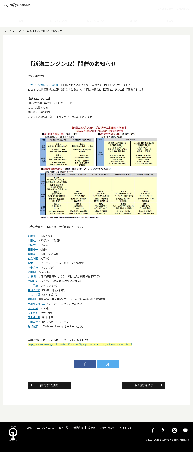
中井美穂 (33, 286)
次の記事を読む (144, 385)
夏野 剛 (32, 299)
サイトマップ (127, 427)
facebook (85, 364)
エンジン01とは (59, 21)
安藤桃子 (33, 236)
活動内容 (134, 21)
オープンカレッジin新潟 (44, 85)
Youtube (185, 430)
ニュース (16, 30)
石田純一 (33, 249)
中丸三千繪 (34, 295)
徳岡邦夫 (33, 281)
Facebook (153, 430)
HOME (22, 21)
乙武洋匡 (33, 258)
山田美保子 (34, 322)
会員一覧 (63, 427)
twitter (108, 364)
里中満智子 (34, 267)
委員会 (171, 21)
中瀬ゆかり (34, 290)
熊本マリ (33, 263)
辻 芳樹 (32, 276)
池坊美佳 (33, 245)
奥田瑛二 (33, 254)
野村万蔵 (33, 308)
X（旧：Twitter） (164, 430)
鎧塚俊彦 (33, 326)
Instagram (174, 430)
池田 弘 (32, 240)
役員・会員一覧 (97, 21)
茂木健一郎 (34, 317)
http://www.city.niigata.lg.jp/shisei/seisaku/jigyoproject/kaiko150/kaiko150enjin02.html (80, 344)
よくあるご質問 (146, 8)
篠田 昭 (32, 272)
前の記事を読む (49, 385)
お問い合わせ (175, 8)
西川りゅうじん (37, 304)
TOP (5, 30)
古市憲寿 (33, 313)
